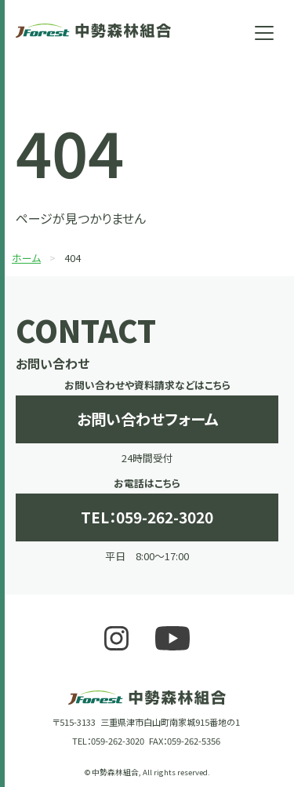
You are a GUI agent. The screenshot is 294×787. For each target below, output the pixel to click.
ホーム (26, 257)
